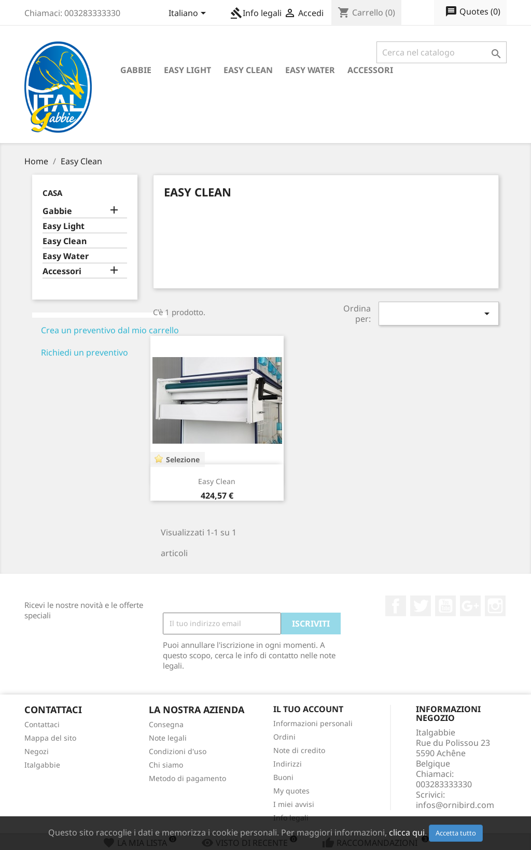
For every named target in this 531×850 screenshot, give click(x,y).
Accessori (370, 70)
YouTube (445, 606)
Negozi (36, 751)
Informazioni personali (313, 723)
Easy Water (310, 70)
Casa (52, 193)
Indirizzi (287, 764)
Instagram (495, 606)
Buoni (283, 777)
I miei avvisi (293, 804)
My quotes (291, 791)
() (472, 12)
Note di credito (299, 750)
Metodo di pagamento (187, 778)
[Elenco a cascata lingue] (189, 14)
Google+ (470, 606)
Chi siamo (166, 765)
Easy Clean (248, 70)
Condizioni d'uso (177, 751)
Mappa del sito (50, 738)
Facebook (395, 606)
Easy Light (187, 70)
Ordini (284, 737)
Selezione (183, 459)
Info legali (256, 13)
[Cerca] (441, 52)
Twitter (420, 606)
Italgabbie (42, 765)
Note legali (168, 738)
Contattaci (42, 724)
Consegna (166, 724)
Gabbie (135, 70)
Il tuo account (308, 709)
